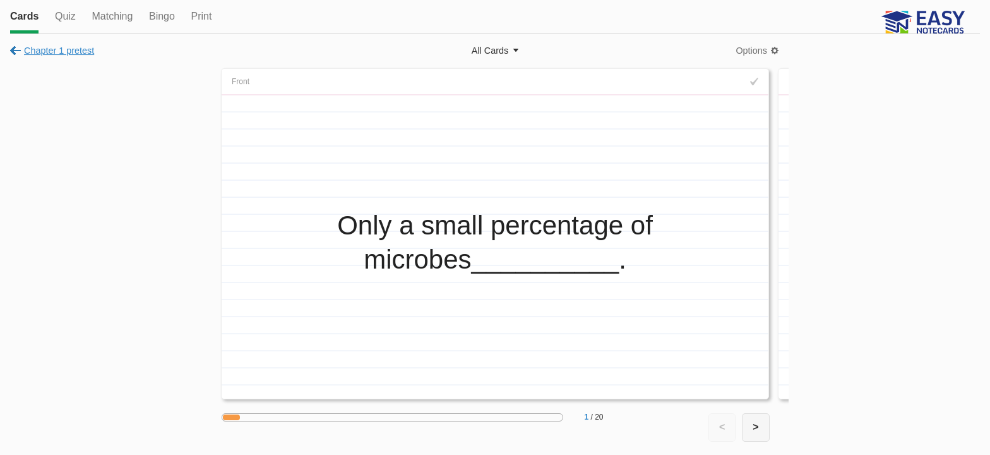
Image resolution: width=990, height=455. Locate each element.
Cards (24, 16)
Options (751, 51)
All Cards (490, 51)
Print (201, 16)
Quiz (65, 16)
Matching (112, 16)
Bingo (162, 16)
